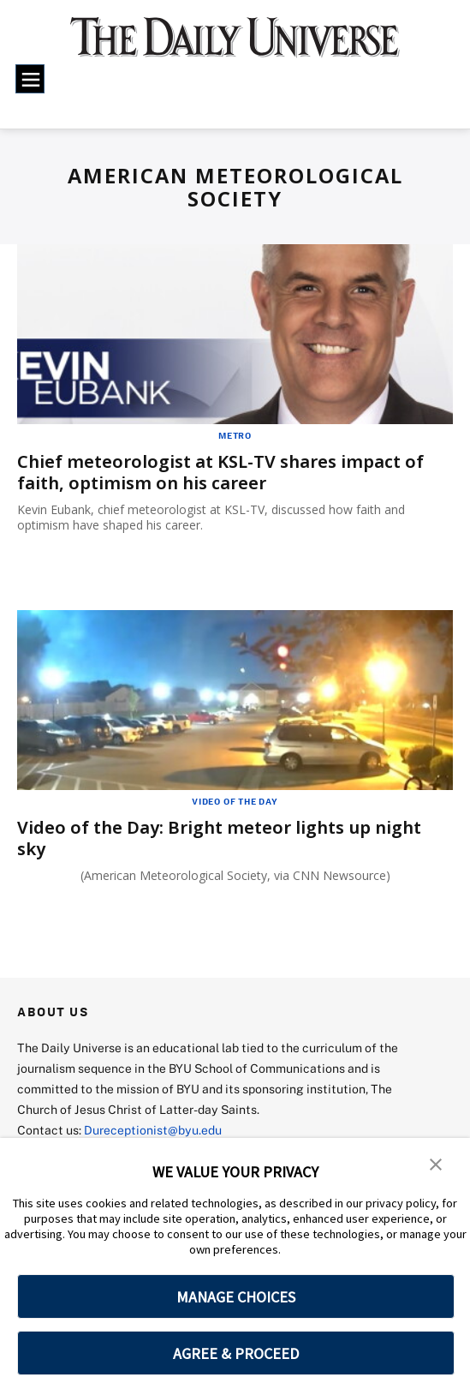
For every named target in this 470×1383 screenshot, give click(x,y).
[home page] (234, 46)
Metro (235, 435)
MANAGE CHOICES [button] (235, 1297)
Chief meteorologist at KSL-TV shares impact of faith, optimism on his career (220, 472)
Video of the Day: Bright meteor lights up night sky (219, 838)
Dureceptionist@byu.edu (153, 1130)
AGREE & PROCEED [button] (236, 1353)
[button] (436, 1162)
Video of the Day (235, 801)
